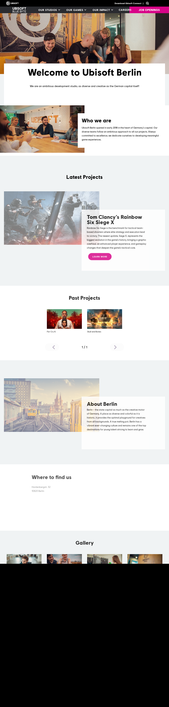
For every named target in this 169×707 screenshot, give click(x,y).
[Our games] (76, 10)
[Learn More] (100, 259)
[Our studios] (49, 10)
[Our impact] (103, 10)
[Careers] (125, 10)
